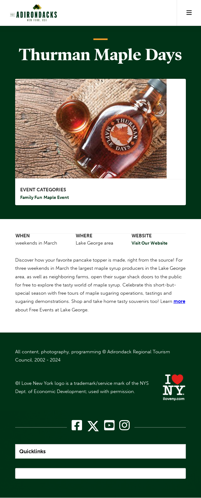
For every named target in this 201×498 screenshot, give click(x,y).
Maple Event (56, 197)
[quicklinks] (100, 451)
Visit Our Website (150, 243)
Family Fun (31, 197)
